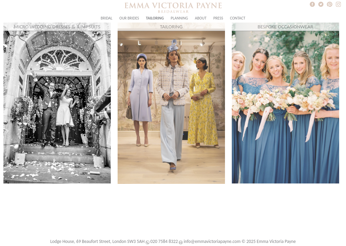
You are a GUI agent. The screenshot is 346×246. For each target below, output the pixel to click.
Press (218, 18)
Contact (237, 18)
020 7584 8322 (164, 241)
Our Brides (129, 18)
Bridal (106, 18)
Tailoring (155, 18)
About (201, 18)
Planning (179, 18)
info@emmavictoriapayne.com (212, 241)
